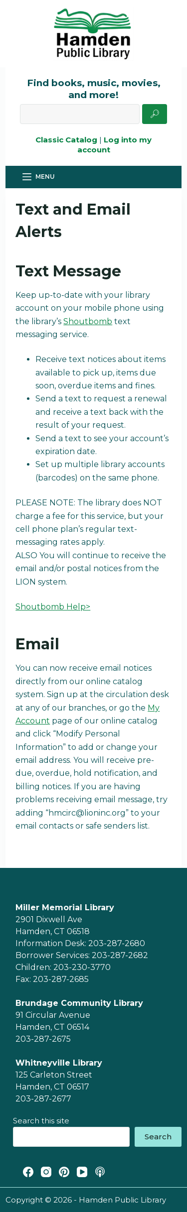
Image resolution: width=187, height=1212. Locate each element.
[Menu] (38, 177)
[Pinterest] (64, 1172)
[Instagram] (46, 1172)
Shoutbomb (87, 321)
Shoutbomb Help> (52, 606)
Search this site (41, 1120)
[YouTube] (82, 1172)
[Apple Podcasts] (100, 1172)
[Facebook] (28, 1172)
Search (158, 1136)
